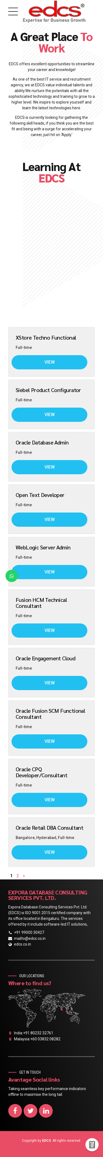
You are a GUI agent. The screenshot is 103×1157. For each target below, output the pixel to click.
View (49, 362)
